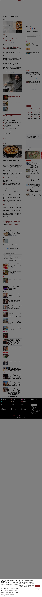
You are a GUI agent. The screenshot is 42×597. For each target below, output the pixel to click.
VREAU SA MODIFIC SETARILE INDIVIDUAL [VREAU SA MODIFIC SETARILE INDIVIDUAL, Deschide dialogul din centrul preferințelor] (37, 589)
